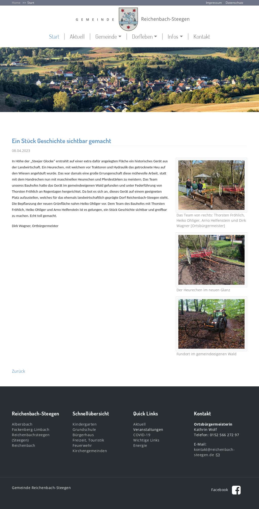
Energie (140, 445)
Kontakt (201, 36)
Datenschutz (234, 3)
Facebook (227, 489)
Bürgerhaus (83, 434)
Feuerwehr (82, 445)
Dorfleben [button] (142, 36)
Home (16, 3)
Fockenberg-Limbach (30, 429)
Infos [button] (173, 36)
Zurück (18, 371)
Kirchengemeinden (90, 450)
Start (30, 3)
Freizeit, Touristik (88, 440)
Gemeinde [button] (106, 36)
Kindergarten (85, 424)
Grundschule (84, 429)
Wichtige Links (146, 440)
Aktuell (77, 36)
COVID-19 (141, 434)
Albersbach (22, 424)
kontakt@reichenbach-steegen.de (214, 452)
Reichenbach (23, 445)
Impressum (214, 3)
